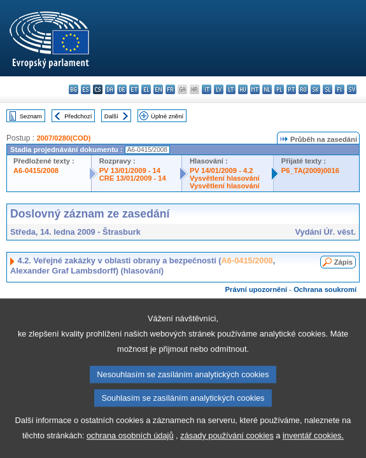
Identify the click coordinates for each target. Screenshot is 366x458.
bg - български (73, 89)
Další (111, 116)
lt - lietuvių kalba (231, 89)
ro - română (303, 89)
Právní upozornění (256, 289)
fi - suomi (339, 89)
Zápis (343, 262)
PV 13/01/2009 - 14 (129, 170)
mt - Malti (255, 89)
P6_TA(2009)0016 (310, 170)
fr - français (170, 89)
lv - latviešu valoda (218, 89)
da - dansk (110, 89)
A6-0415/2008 (36, 170)
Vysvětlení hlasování (225, 178)
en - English (158, 89)
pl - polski (279, 89)
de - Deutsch (122, 89)
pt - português (291, 89)
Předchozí (78, 116)
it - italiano (206, 89)
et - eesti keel (134, 89)
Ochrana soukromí (324, 289)
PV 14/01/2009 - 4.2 (221, 170)
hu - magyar (243, 89)
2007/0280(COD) (63, 138)
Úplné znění (167, 116)
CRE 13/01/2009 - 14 (132, 178)
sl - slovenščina (327, 89)
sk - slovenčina (315, 89)
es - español (85, 89)
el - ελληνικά (146, 89)
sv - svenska (351, 89)
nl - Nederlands (267, 89)
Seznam (31, 116)
